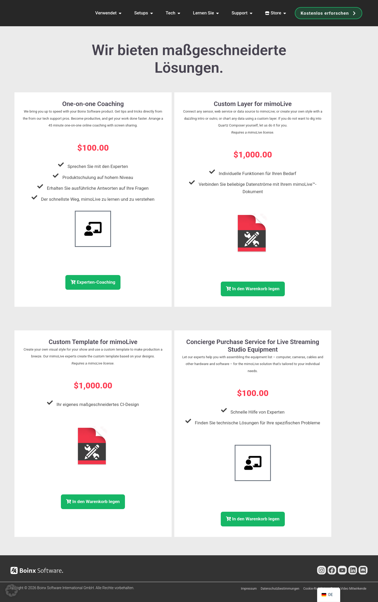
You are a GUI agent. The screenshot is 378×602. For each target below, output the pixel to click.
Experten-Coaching (93, 282)
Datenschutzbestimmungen (280, 588)
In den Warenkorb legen (253, 288)
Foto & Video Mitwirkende (348, 588)
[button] (11, 590)
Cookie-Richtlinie (315, 588)
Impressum (249, 588)
